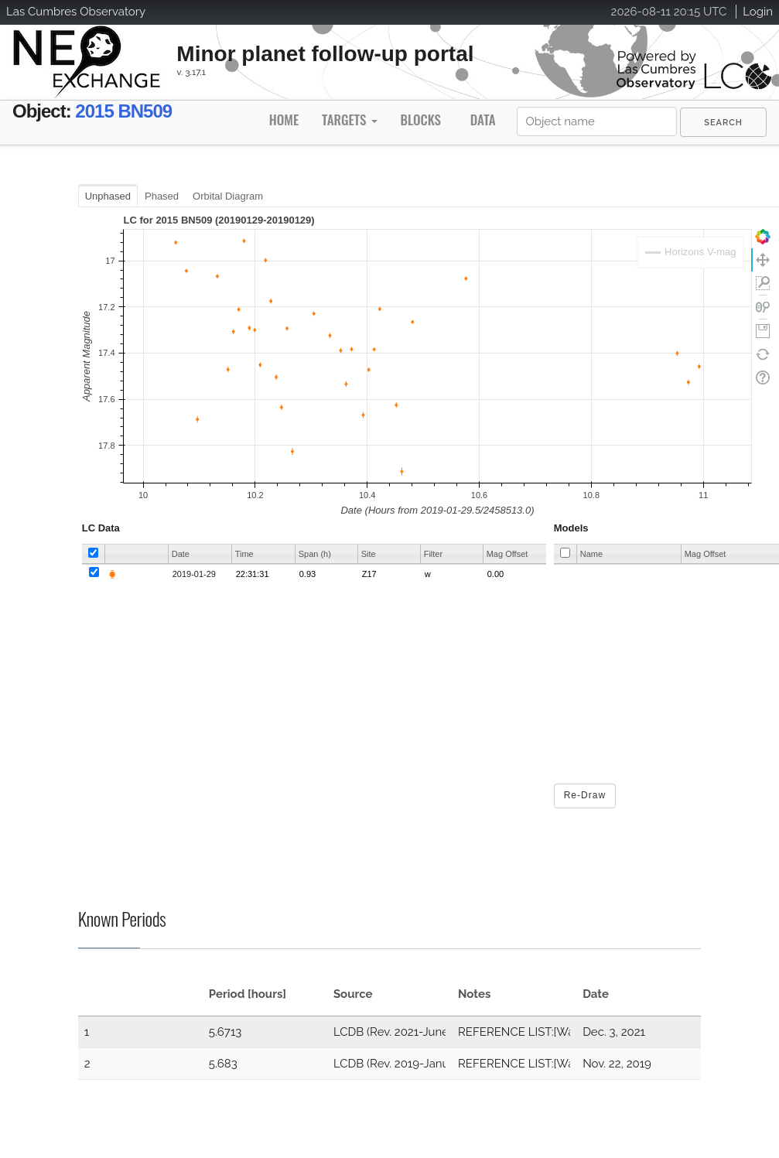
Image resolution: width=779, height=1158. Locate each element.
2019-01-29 (194, 574)
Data (483, 119)
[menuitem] (723, 122)
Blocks (420, 119)
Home (284, 119)
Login (758, 12)
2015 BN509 (123, 111)
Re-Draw (585, 795)
